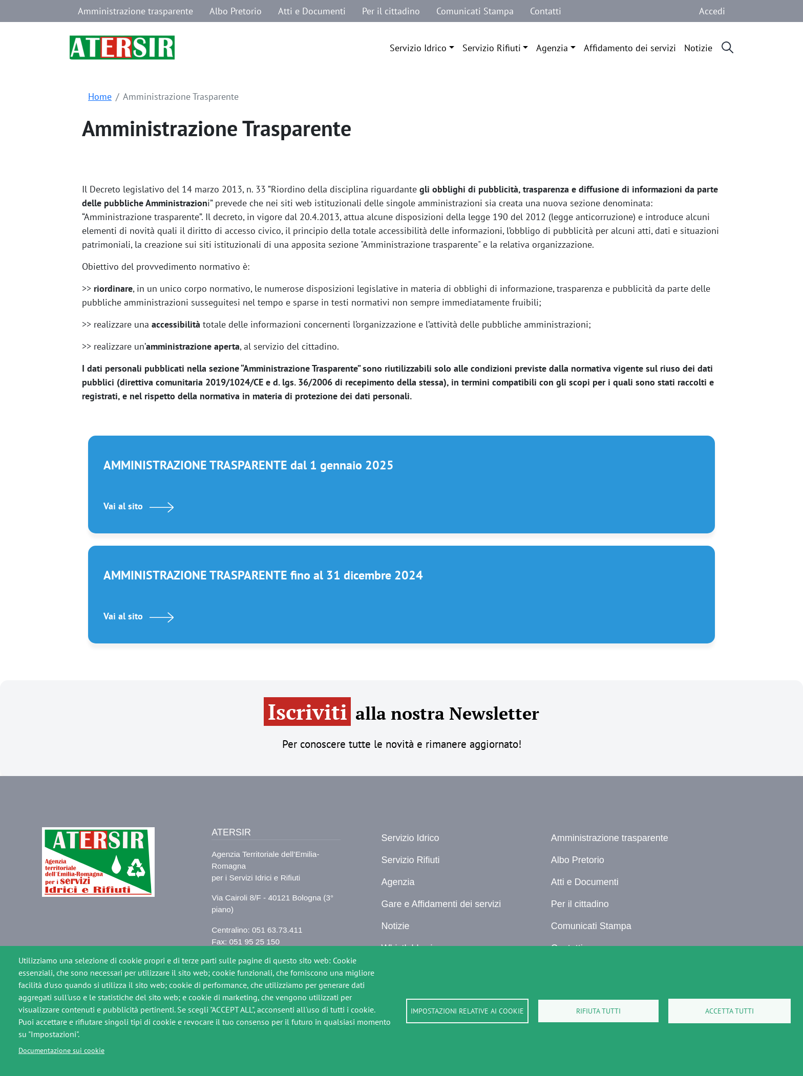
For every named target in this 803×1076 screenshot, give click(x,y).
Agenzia (552, 48)
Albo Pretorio (235, 11)
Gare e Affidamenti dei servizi (441, 904)
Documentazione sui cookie (61, 1050)
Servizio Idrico (418, 48)
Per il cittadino (391, 11)
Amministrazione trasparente (135, 11)
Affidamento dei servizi (630, 48)
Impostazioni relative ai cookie (467, 1011)
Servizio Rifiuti (491, 48)
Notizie (698, 48)
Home (100, 96)
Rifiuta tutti (598, 1011)
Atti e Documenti (312, 11)
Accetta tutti (729, 1011)
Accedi (712, 11)
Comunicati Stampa (475, 11)
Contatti (545, 11)
